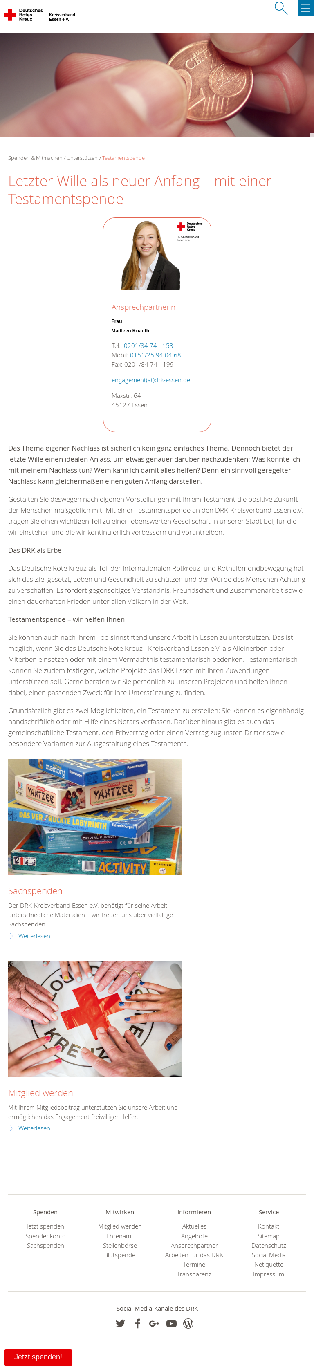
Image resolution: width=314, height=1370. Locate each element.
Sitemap (269, 1236)
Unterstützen (82, 157)
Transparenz (194, 1274)
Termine (194, 1264)
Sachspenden (35, 890)
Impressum (268, 1274)
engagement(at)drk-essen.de (151, 380)
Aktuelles (194, 1226)
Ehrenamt (119, 1236)
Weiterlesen (34, 936)
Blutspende (119, 1255)
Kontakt (268, 1226)
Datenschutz (268, 1245)
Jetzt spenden (45, 1226)
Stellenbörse (120, 1245)
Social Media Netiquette (269, 1259)
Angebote (194, 1236)
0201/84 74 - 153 (148, 346)
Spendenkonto (45, 1236)
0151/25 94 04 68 (155, 355)
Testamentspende (123, 157)
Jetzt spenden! (38, 1357)
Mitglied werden (40, 1092)
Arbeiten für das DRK (194, 1255)
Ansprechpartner (194, 1245)
